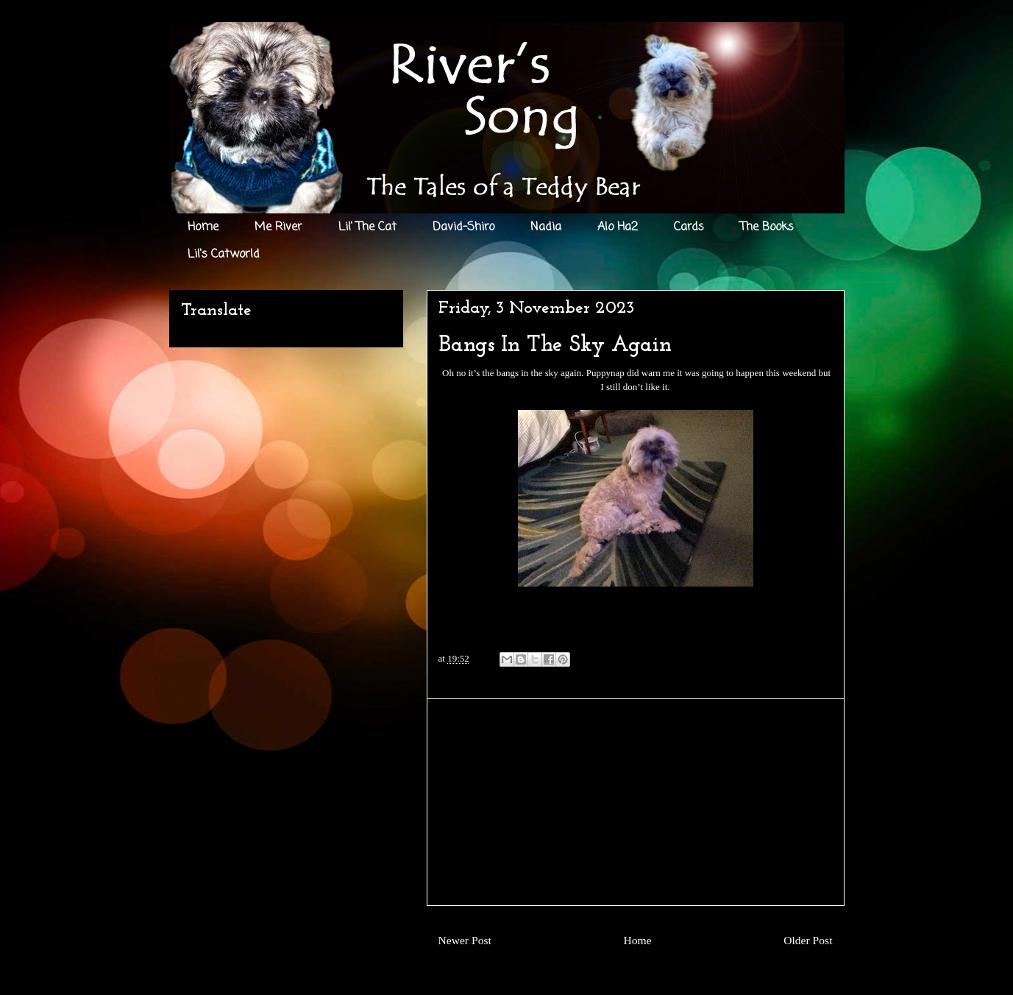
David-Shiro (463, 227)
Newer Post (464, 940)
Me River (278, 227)
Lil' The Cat (367, 227)
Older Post (807, 940)
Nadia (545, 227)
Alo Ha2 (617, 227)
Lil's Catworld (224, 254)
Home (203, 227)
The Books (767, 227)
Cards (689, 227)
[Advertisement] (635, 802)
